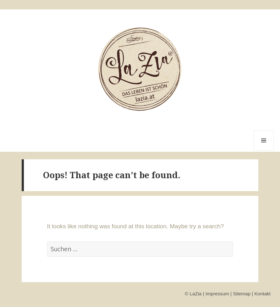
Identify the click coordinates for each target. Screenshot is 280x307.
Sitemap (241, 293)
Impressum (217, 293)
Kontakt (262, 293)
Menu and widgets (264, 150)
